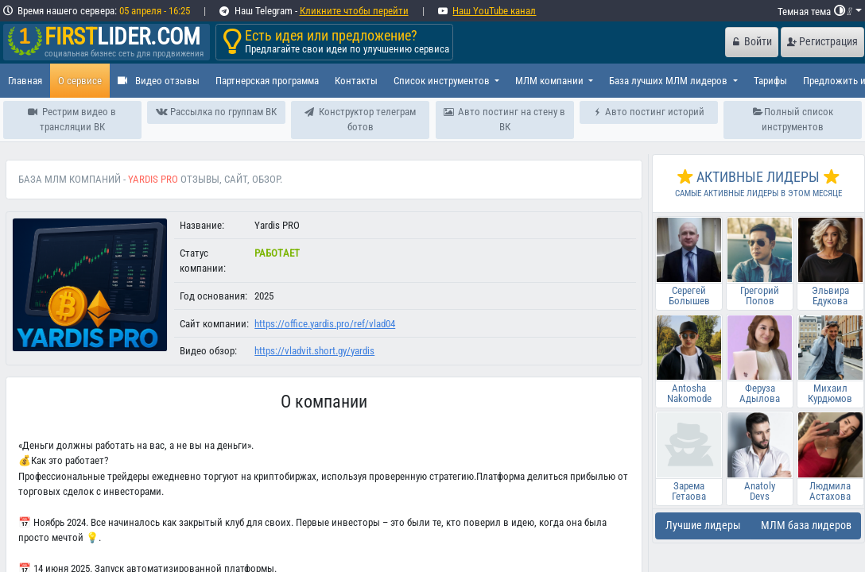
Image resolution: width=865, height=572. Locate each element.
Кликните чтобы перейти (354, 11)
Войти (752, 41)
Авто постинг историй (648, 112)
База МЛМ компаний (69, 179)
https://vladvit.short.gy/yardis (314, 351)
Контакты (356, 81)
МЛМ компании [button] (550, 81)
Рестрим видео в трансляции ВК (72, 119)
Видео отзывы (159, 81)
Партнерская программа (267, 81)
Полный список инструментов (793, 119)
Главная (25, 81)
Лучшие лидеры (703, 525)
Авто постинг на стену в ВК (504, 119)
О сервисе (80, 81)
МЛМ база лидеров (806, 525)
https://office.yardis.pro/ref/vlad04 (324, 324)
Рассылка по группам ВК (216, 112)
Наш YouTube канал (494, 11)
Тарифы (770, 81)
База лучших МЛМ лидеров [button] (669, 81)
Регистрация (822, 41)
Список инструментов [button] (443, 81)
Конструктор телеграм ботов (360, 119)
